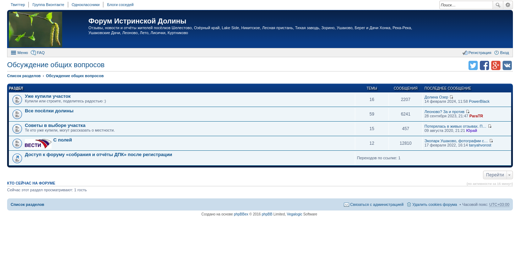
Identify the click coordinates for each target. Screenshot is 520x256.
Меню (22, 52)
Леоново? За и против (444, 112)
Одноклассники (86, 4)
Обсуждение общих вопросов (55, 65)
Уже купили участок (48, 96)
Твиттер (18, 4)
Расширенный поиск (508, 5)
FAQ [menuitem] (41, 52)
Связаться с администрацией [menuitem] (376, 204)
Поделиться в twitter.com (473, 65)
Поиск (498, 5)
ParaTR (476, 116)
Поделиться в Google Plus (495, 65)
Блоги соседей (120, 4)
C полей (62, 140)
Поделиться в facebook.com (484, 65)
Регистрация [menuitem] (479, 52)
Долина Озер (436, 97)
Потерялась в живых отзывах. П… (455, 126)
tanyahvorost (480, 145)
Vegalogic (294, 214)
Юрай (471, 130)
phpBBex (241, 214)
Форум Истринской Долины (137, 21)
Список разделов (27, 204)
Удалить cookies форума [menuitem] (434, 204)
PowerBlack (479, 101)
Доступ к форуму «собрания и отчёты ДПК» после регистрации (98, 154)
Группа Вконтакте (48, 4)
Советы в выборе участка (55, 125)
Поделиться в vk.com (507, 65)
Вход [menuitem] (504, 52)
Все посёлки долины (49, 110)
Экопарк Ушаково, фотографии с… (456, 141)
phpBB (267, 214)
